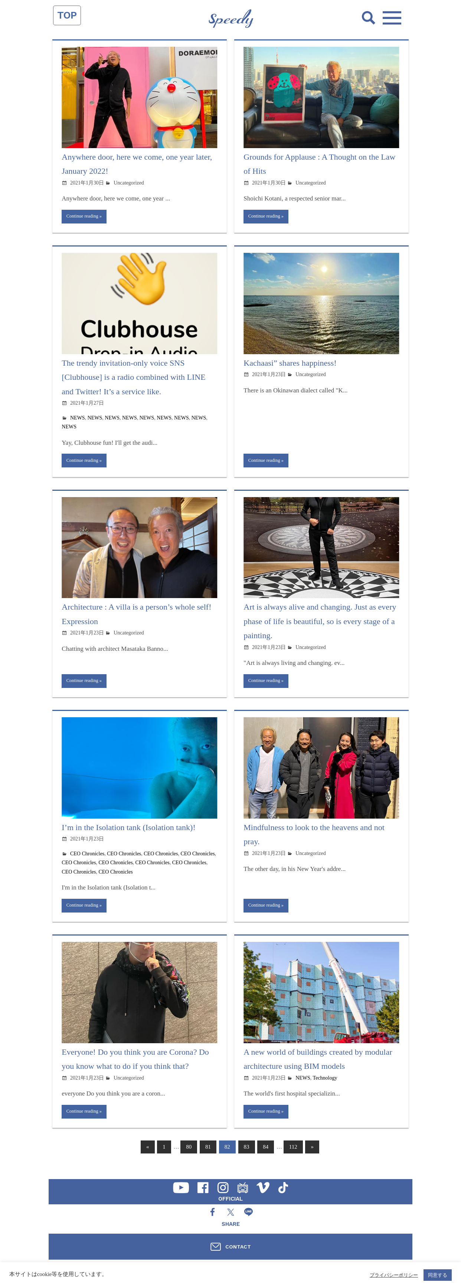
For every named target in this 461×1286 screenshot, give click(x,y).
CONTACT (238, 1247)
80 (189, 1156)
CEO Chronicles (87, 859)
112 (293, 1156)
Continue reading (85, 217)
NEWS (77, 419)
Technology (325, 1085)
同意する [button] (437, 1275)
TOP (67, 15)
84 (265, 1156)
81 (208, 1156)
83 (246, 1156)
